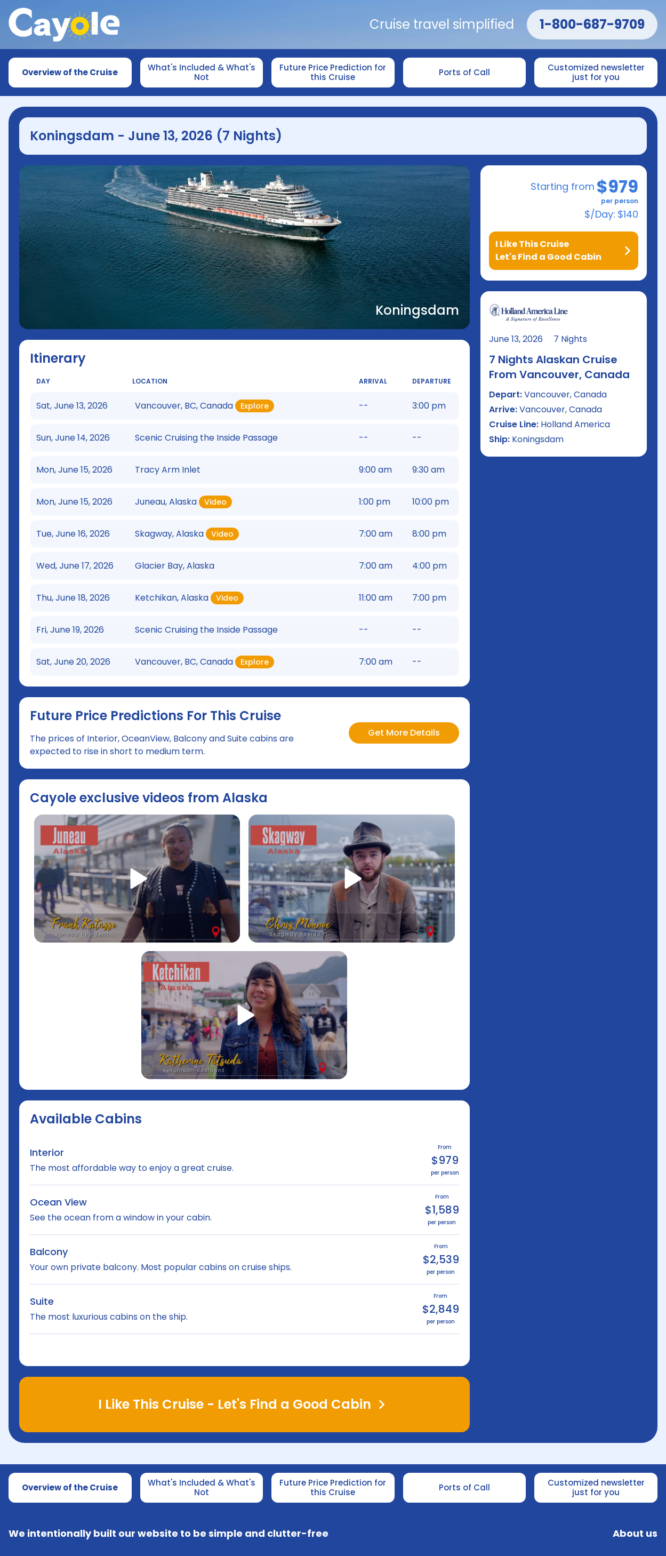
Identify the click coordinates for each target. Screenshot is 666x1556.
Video (215, 502)
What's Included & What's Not (203, 72)
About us (635, 1533)
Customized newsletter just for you (597, 72)
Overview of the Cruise (70, 72)
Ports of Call (464, 72)
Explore (254, 406)
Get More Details (404, 733)
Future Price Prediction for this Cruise (333, 72)
